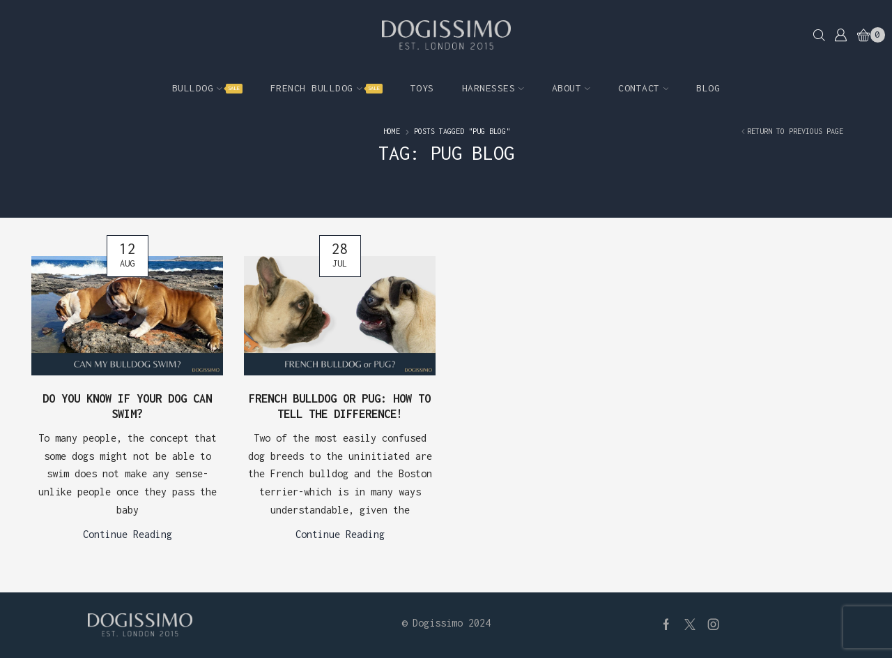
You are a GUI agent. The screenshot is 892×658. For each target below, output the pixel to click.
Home (391, 131)
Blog (708, 88)
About (571, 88)
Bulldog (207, 88)
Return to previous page (795, 131)
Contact (643, 88)
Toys (422, 88)
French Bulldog (326, 88)
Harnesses (493, 88)
